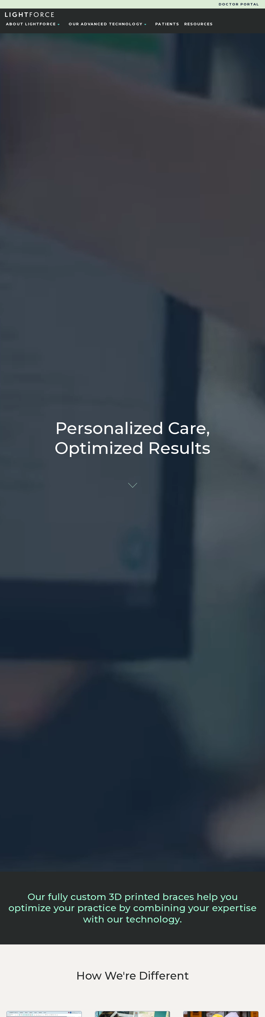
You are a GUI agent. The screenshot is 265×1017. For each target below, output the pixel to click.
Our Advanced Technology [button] (109, 24)
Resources (198, 24)
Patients (167, 24)
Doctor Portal (239, 4)
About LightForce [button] (34, 24)
